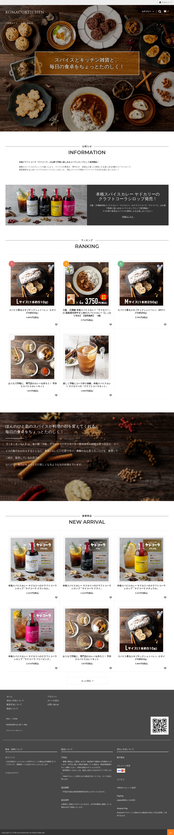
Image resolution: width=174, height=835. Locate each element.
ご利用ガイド (11, 23)
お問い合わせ (27, 23)
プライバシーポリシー (14, 725)
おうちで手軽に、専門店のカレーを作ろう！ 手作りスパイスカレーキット (32, 384)
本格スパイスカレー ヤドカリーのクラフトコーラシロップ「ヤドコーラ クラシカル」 (32, 587)
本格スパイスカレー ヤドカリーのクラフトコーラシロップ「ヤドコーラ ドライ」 (87, 587)
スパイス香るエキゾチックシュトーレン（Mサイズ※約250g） (141, 311)
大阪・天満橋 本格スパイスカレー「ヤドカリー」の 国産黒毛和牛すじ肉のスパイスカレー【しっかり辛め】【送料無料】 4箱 (87, 313)
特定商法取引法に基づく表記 (17, 721)
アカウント (166, 2)
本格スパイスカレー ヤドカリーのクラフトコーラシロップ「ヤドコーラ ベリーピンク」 (32, 657)
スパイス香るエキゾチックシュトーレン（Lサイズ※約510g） (32, 311)
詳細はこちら (127, 217)
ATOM (13, 717)
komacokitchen (24, 12)
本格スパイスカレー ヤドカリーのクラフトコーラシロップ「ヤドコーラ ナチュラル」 (141, 587)
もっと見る (87, 680)
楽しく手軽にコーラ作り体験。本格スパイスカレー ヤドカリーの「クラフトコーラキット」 (87, 384)
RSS (7, 717)
